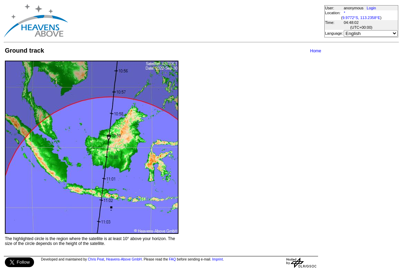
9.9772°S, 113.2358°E (361, 18)
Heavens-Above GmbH (124, 259)
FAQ (172, 259)
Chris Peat (96, 259)
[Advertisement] (195, 20)
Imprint (217, 259)
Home (315, 51)
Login (371, 8)
